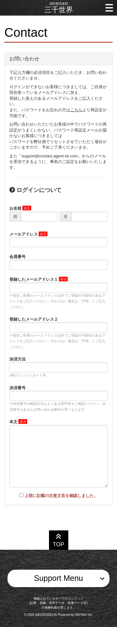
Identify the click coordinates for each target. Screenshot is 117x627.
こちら (76, 110)
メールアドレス (23, 234)
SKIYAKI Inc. (84, 614)
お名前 (15, 208)
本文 (13, 421)
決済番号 (17, 387)
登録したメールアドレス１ (33, 279)
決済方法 (17, 359)
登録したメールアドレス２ (33, 319)
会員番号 (17, 256)
